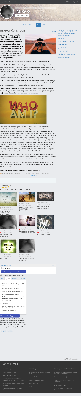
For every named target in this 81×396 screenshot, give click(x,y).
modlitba (61, 32)
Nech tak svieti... (44, 235)
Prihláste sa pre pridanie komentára (14, 272)
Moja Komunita (20, 8)
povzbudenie (69, 32)
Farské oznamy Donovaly (9, 294)
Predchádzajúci (6, 265)
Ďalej (52, 265)
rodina (66, 34)
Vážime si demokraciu (9, 372)
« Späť (54, 31)
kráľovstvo (70, 30)
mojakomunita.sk (7, 331)
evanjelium (61, 30)
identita (34, 175)
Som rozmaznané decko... (26, 259)
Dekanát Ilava (39, 8)
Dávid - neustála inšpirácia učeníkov (26, 209)
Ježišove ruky (7, 369)
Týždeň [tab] (7, 279)
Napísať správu (22, 15)
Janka (20, 11)
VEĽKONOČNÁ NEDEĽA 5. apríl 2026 (13, 284)
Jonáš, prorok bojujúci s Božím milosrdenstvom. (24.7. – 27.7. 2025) (13, 379)
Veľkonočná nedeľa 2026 (9, 288)
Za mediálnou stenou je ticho (62, 377)
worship (67, 35)
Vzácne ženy (32, 369)
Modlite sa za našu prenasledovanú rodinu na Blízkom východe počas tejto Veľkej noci (13, 298)
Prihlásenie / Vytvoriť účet (73, 1)
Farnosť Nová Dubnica (49, 8)
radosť (60, 34)
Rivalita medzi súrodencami (36, 380)
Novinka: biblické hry (60, 385)
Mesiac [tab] (14, 279)
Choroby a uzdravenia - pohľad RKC (5, 212)
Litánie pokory (33, 387)
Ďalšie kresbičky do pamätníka (11, 291)
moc (75, 30)
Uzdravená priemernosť (35, 377)
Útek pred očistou (27, 232)
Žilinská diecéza (29, 8)
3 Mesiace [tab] (22, 279)
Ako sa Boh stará (34, 383)
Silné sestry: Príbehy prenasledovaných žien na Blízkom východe (65, 372)
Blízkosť (4, 258)
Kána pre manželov (8, 311)
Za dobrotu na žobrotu (7, 236)
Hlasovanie (5, 303)
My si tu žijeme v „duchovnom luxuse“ (64, 369)
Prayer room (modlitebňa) (43, 207)
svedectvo (72, 34)
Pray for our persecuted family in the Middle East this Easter (13, 307)
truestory (61, 35)
